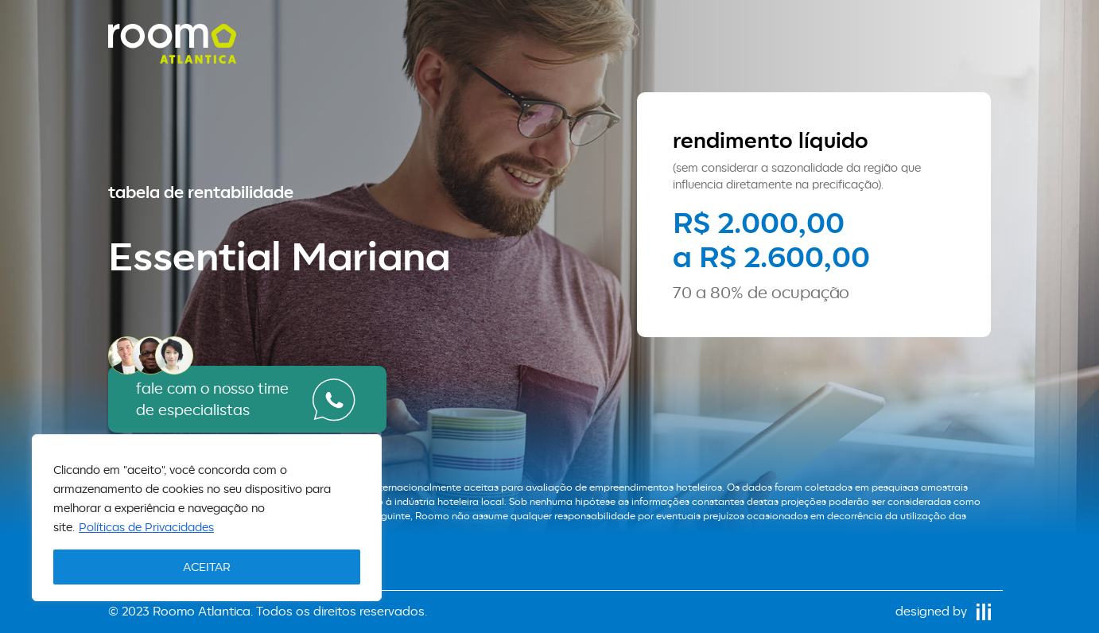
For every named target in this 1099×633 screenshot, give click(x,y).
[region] (207, 517)
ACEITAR (207, 566)
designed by (943, 611)
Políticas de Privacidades (146, 527)
